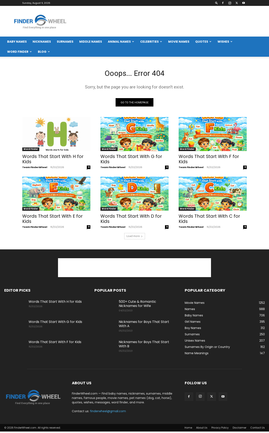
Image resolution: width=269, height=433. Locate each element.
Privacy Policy (220, 429)
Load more (135, 237)
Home (188, 429)
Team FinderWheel (34, 168)
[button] (216, 2)
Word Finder (19, 52)
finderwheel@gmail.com (108, 413)
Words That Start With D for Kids (131, 220)
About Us (201, 429)
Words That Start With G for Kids (131, 160)
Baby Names (17, 41)
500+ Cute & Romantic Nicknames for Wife (137, 305)
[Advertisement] (188, 21)
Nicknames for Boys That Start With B (144, 345)
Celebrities (151, 41)
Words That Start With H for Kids (52, 160)
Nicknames (42, 41)
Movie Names (178, 41)
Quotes (203, 41)
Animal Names (121, 41)
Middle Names (90, 41)
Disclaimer (239, 429)
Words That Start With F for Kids (209, 160)
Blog (44, 52)
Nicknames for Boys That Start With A (144, 325)
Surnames (65, 41)
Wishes (225, 41)
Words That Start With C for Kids (209, 220)
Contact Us (257, 429)
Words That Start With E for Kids (52, 220)
